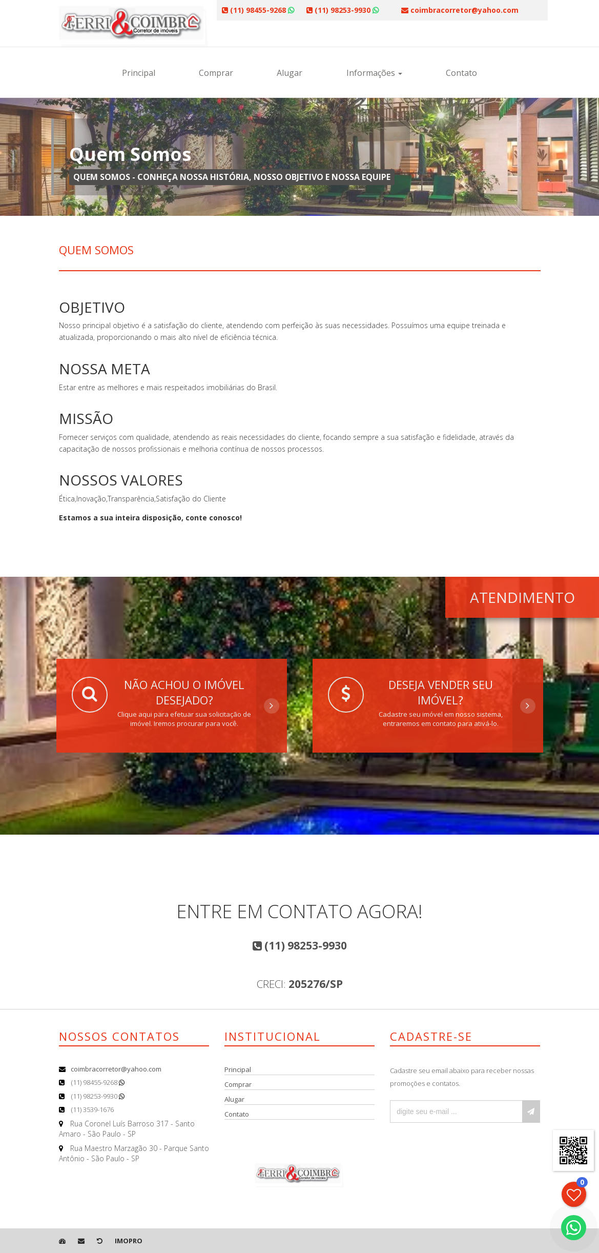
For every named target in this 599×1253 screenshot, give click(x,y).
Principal (138, 72)
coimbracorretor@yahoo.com (116, 1069)
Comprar (216, 72)
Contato (461, 72)
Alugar (289, 72)
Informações (374, 72)
